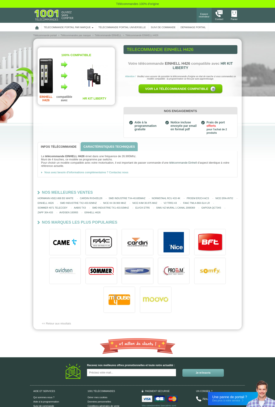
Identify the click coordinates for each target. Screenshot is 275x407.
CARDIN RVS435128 (91, 198)
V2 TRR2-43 (170, 203)
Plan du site (94, 385)
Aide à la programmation (46, 373)
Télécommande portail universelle (122, 27)
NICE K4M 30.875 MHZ (144, 203)
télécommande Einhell (183, 162)
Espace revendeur (204, 15)
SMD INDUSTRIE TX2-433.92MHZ (78, 203)
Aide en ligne (40, 381)
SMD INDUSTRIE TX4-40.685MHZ (127, 198)
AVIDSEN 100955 (68, 212)
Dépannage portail (193, 27)
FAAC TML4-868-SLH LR (196, 203)
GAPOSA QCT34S (211, 207)
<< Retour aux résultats (56, 294)
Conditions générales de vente (104, 377)
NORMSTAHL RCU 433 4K (166, 198)
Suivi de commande (43, 377)
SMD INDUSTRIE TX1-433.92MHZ (110, 207)
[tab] (59, 146)
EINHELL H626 (46, 203)
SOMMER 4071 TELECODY (52, 207)
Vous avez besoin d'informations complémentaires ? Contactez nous (86, 172)
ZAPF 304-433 (45, 212)
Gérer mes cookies (97, 368)
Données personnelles (99, 373)
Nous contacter (213, 370)
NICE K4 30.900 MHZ (114, 203)
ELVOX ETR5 (142, 207)
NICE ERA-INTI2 (224, 198)
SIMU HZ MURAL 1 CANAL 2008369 (175, 207)
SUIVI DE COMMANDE (163, 27)
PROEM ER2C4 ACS (198, 198)
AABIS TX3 (80, 207)
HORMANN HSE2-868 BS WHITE (55, 198)
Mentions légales (96, 381)
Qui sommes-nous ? (43, 368)
